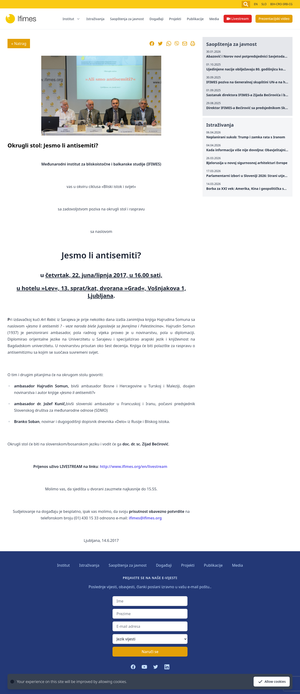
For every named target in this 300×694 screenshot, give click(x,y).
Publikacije (195, 19)
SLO (263, 4)
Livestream (238, 18)
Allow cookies (272, 681)
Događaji (157, 19)
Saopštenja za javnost (127, 19)
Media (214, 19)
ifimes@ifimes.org (145, 518)
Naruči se (150, 651)
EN (256, 4)
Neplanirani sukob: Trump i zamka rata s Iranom (245, 137)
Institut (63, 565)
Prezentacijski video (274, 18)
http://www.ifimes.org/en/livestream (133, 466)
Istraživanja (95, 19)
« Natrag (18, 43)
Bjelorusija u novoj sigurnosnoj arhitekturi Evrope (246, 163)
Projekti (175, 19)
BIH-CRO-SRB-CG (281, 4)
